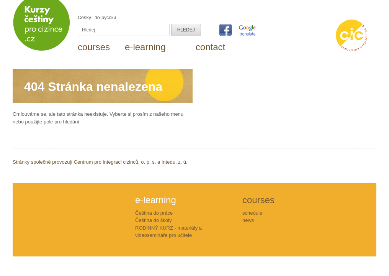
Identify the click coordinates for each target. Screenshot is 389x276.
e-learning (145, 47)
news (248, 220)
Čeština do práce (154, 213)
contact (210, 47)
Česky (84, 17)
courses (94, 47)
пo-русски (105, 17)
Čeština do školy (153, 220)
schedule (252, 213)
